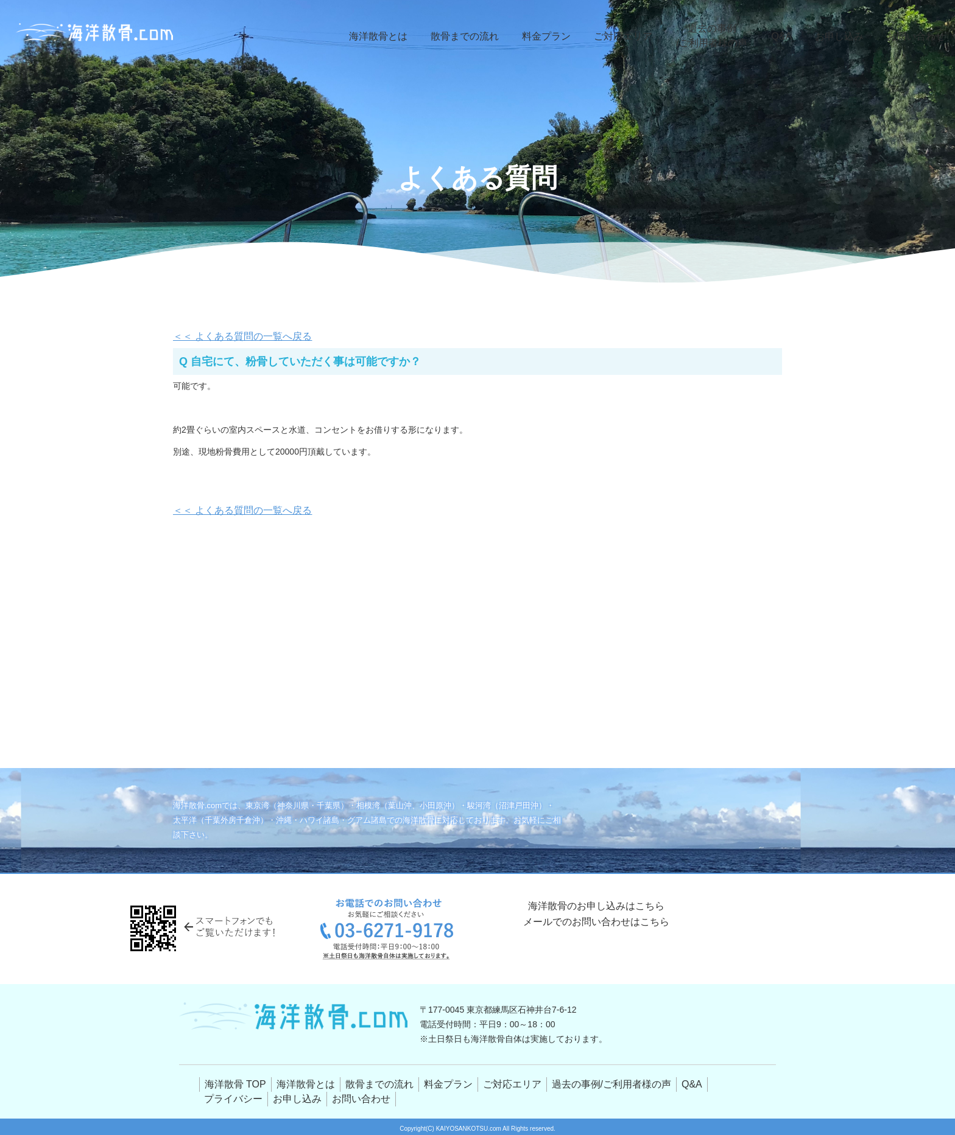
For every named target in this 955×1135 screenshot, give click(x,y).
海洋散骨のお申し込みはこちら (596, 914)
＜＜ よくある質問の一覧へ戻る (234, 336)
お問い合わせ (917, 36)
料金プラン (557, 36)
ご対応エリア (630, 36)
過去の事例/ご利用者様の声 (718, 35)
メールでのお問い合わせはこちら (596, 953)
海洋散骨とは (396, 36)
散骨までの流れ (479, 36)
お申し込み (844, 36)
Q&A (787, 36)
